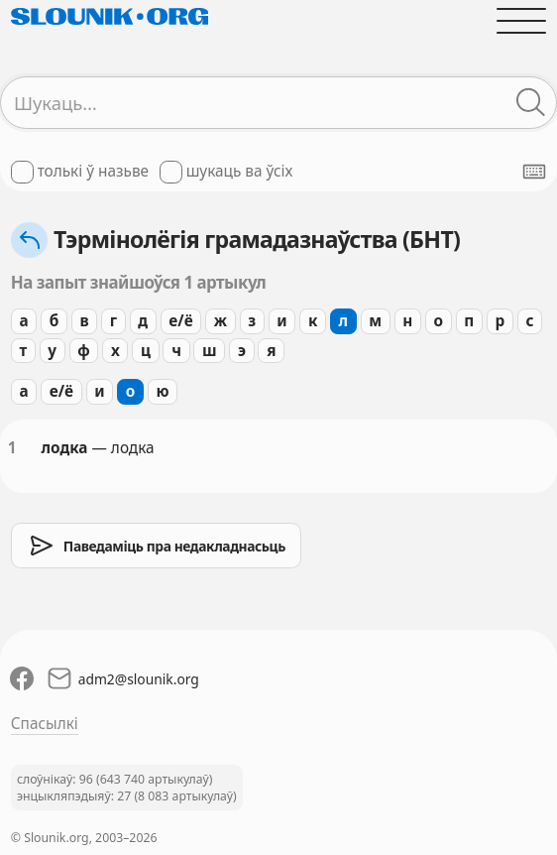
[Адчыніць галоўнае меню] (522, 20)
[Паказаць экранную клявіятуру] (534, 171)
